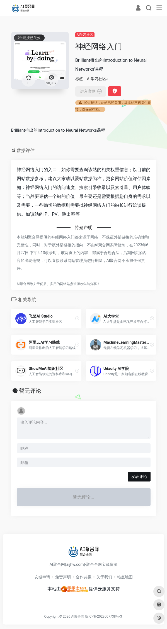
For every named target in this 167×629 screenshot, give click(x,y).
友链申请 (42, 577)
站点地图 (125, 577)
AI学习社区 (85, 35)
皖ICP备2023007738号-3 (103, 616)
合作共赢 (83, 577)
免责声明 (63, 577)
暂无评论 (30, 390)
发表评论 (139, 476)
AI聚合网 (77, 616)
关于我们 (104, 577)
